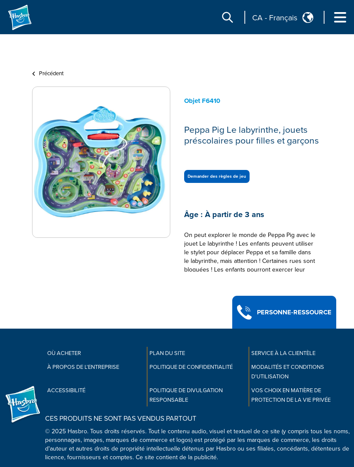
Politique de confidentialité (191, 367)
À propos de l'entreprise (83, 367)
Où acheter (64, 353)
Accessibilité (66, 390)
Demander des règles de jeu (217, 176)
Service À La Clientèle (283, 353)
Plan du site (167, 353)
